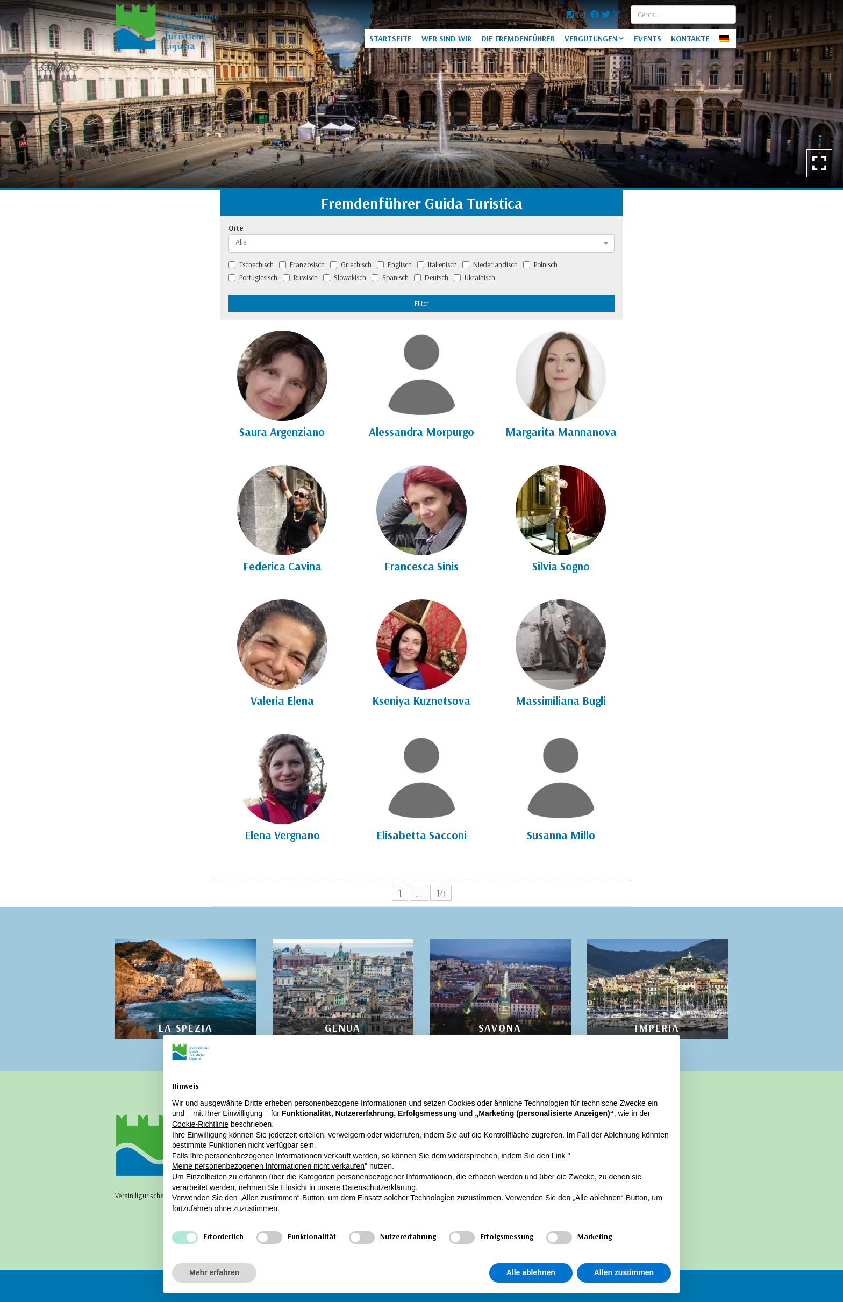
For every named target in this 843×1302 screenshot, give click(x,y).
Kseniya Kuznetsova (421, 700)
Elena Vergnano (282, 835)
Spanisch (390, 277)
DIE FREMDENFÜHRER (518, 38)
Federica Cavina (282, 566)
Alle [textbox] (240, 242)
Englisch (394, 264)
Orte (236, 228)
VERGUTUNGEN (591, 38)
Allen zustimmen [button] (624, 1272)
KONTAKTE (690, 38)
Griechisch (351, 264)
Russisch (300, 277)
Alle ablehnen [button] (530, 1272)
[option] (421, 94)
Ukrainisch (474, 277)
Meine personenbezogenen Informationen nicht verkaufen (268, 1166)
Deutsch (431, 277)
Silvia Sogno (561, 566)
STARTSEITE (390, 38)
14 (441, 892)
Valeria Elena (282, 700)
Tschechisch (251, 264)
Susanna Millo (561, 835)
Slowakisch (344, 277)
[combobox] (421, 243)
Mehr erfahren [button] (214, 1272)
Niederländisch (490, 264)
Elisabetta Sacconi (421, 835)
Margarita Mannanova (561, 432)
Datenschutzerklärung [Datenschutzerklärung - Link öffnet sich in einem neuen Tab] (379, 1187)
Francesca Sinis (421, 566)
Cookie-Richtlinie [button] (200, 1124)
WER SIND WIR (446, 38)
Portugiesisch (252, 277)
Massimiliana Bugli (561, 700)
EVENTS (647, 38)
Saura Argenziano (282, 432)
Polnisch (540, 264)
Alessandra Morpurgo (421, 432)
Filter (422, 303)
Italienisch (437, 264)
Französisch (302, 264)
